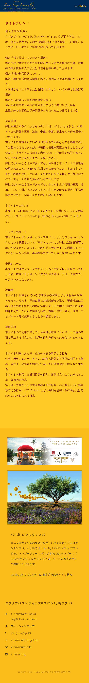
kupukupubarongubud (24, 640)
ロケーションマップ (23, 626)
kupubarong (18, 654)
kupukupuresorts (21, 647)
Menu (83, 5)
